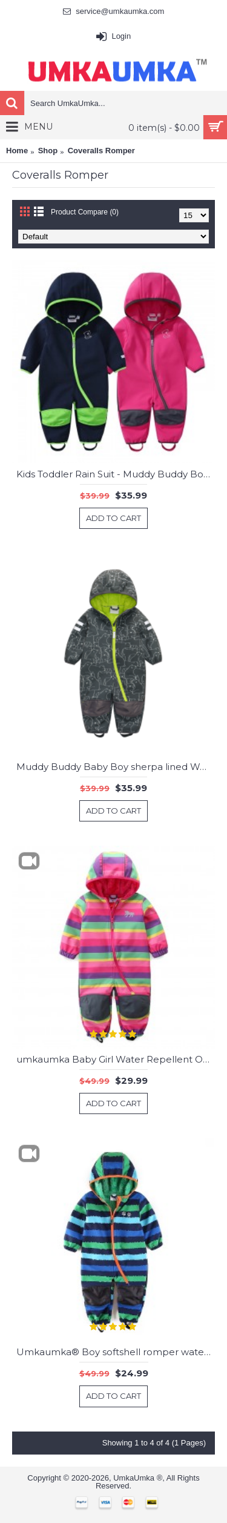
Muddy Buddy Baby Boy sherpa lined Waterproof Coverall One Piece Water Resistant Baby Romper (115, 766)
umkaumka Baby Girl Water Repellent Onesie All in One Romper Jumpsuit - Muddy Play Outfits (115, 1059)
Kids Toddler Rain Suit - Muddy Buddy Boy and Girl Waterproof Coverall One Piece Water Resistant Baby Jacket (115, 474)
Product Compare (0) (85, 212)
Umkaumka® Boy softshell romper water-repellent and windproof (115, 1352)
